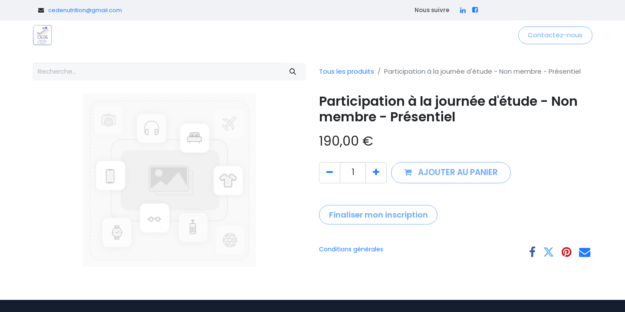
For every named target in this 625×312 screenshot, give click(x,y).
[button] (451, 172)
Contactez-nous (555, 34)
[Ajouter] (376, 172)
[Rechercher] (293, 72)
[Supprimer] (329, 172)
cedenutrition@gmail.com (85, 10)
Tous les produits (346, 71)
